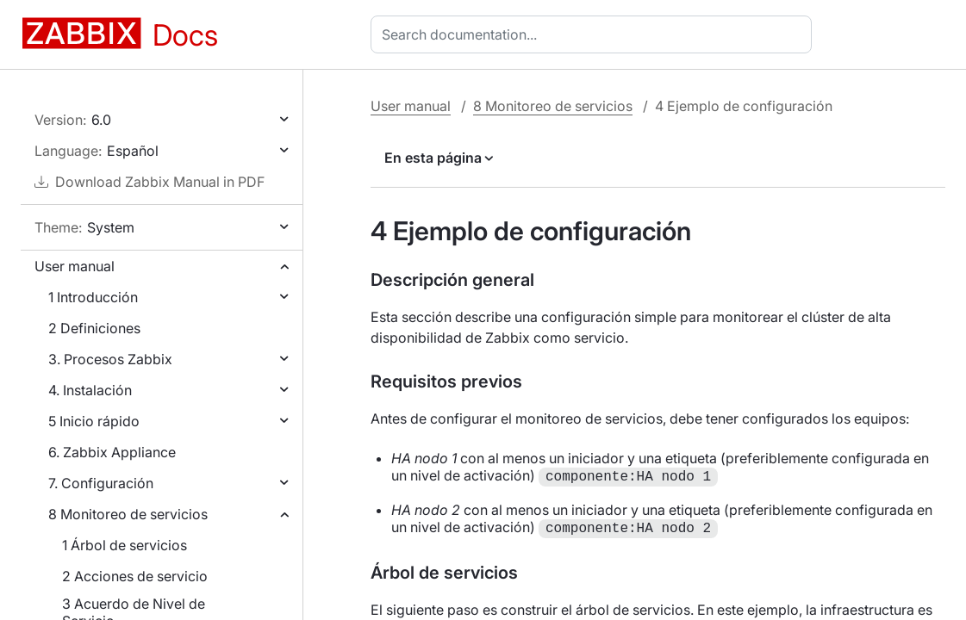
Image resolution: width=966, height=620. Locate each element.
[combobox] (595, 34)
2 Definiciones (94, 328)
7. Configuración (100, 483)
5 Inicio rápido (94, 421)
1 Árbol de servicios (124, 545)
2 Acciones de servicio (135, 576)
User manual (74, 266)
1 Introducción (93, 297)
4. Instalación (90, 390)
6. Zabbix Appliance (112, 452)
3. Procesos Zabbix (110, 359)
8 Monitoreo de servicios (128, 514)
